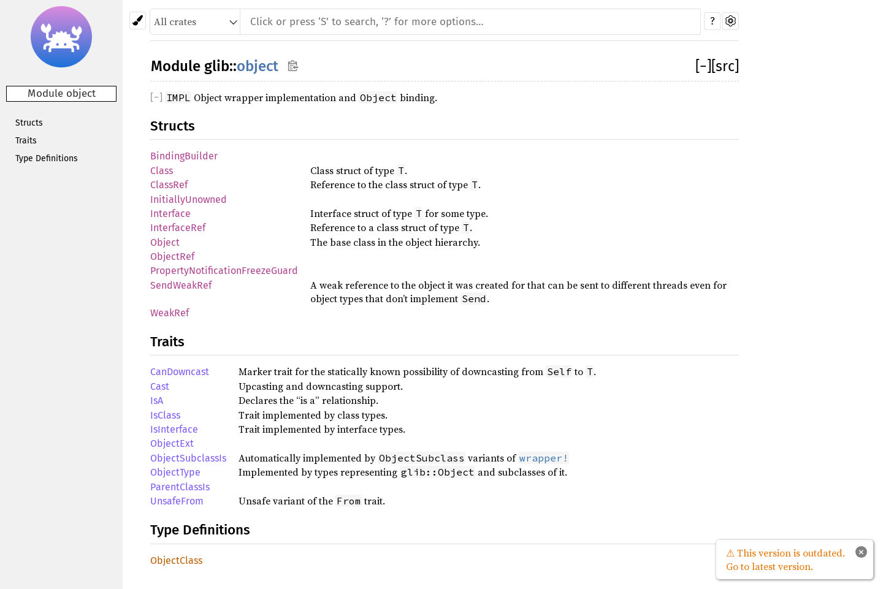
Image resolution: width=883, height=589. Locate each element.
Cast (159, 386)
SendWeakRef (181, 285)
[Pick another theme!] (137, 20)
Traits (26, 140)
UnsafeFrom (177, 501)
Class (161, 171)
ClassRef (169, 185)
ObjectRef (172, 256)
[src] (725, 66)
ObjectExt (172, 443)
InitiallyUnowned (188, 199)
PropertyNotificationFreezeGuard (224, 270)
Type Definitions (46, 158)
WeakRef (169, 313)
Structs (29, 123)
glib (216, 66)
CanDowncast (179, 372)
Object (165, 242)
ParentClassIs (180, 487)
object (257, 66)
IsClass (165, 415)
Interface (170, 213)
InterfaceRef (177, 228)
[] (703, 66)
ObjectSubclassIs (188, 458)
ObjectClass (176, 560)
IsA (156, 400)
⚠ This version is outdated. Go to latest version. (785, 559)
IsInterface (174, 429)
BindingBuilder (184, 156)
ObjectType (175, 472)
